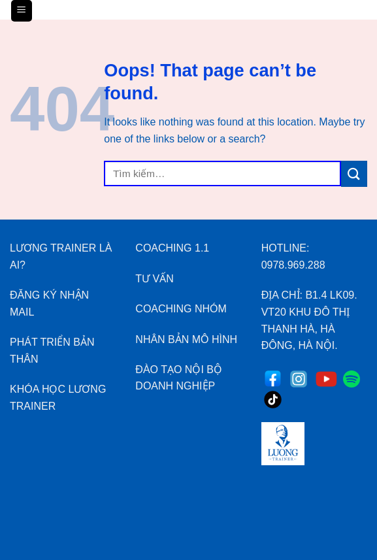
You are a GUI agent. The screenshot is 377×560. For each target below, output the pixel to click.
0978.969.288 (293, 265)
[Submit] (354, 173)
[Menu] (22, 11)
